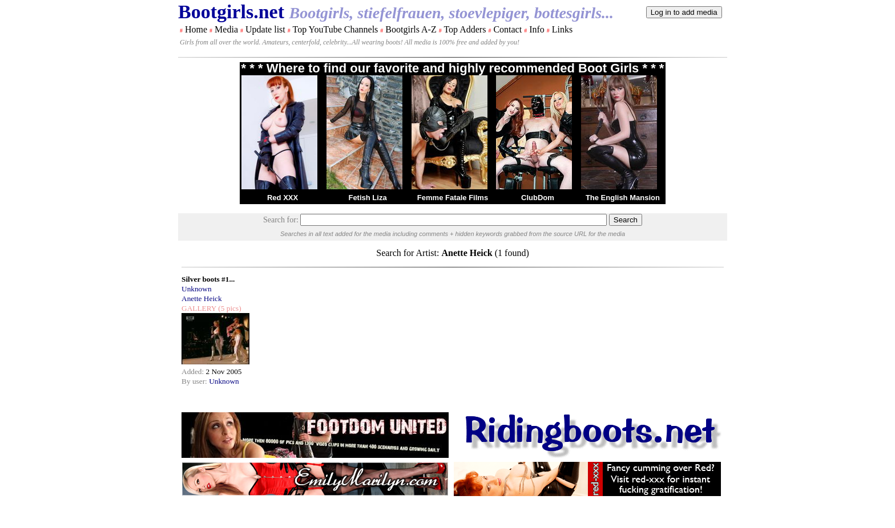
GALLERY (199, 308)
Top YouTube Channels (335, 29)
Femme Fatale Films (452, 197)
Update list (265, 29)
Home (196, 29)
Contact (507, 29)
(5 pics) (228, 308)
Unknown (197, 289)
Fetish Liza (367, 197)
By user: (195, 381)
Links (562, 29)
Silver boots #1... (208, 279)
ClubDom (537, 197)
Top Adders (465, 29)
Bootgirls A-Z (410, 29)
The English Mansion (623, 197)
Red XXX (282, 197)
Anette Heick (202, 298)
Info (537, 29)
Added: (194, 371)
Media (226, 29)
